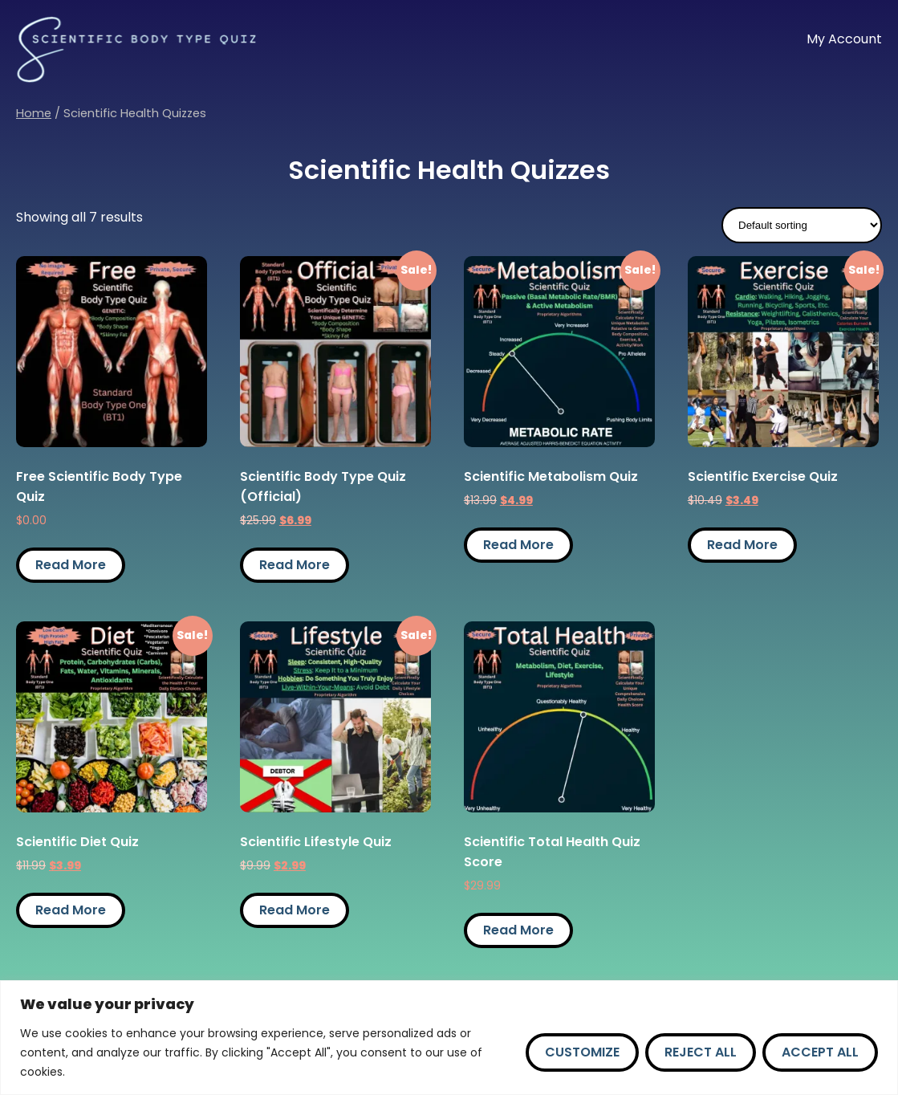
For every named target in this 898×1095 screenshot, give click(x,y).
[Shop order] (801, 225)
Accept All (820, 1052)
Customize (582, 1052)
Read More (70, 565)
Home (33, 113)
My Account (844, 39)
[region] (449, 1037)
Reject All (700, 1052)
